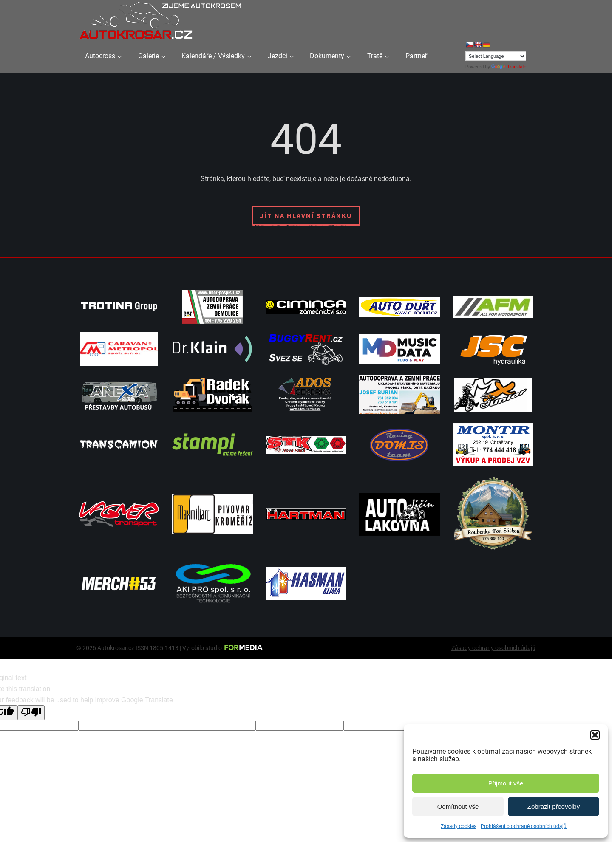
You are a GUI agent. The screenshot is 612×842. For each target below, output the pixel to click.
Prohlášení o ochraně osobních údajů (524, 826)
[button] (595, 735)
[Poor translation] (31, 712)
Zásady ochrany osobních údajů (493, 647)
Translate (508, 66)
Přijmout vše (506, 783)
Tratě (374, 56)
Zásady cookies (458, 826)
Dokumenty (327, 56)
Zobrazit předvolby (553, 806)
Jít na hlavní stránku (306, 215)
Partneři (417, 56)
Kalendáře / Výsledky (213, 56)
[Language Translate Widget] (495, 56)
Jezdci (277, 56)
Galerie (148, 56)
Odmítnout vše (458, 806)
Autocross (100, 56)
